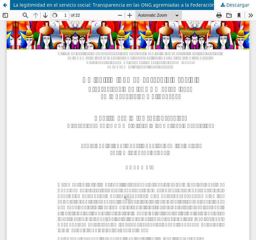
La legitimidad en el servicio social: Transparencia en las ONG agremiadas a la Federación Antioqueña (127, 5)
